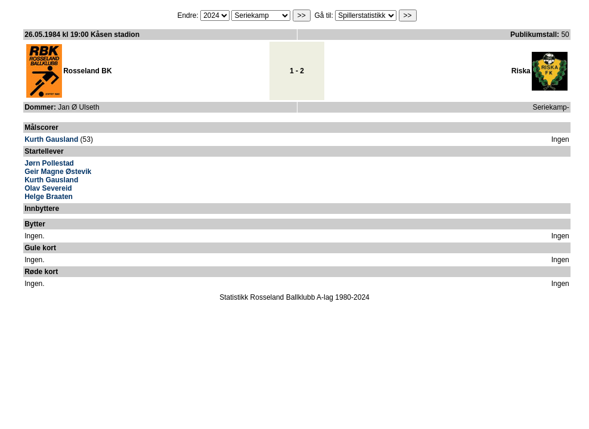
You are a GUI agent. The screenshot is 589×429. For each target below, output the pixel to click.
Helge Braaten (48, 196)
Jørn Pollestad (49, 163)
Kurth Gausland (51, 139)
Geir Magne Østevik (57, 171)
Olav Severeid (48, 188)
